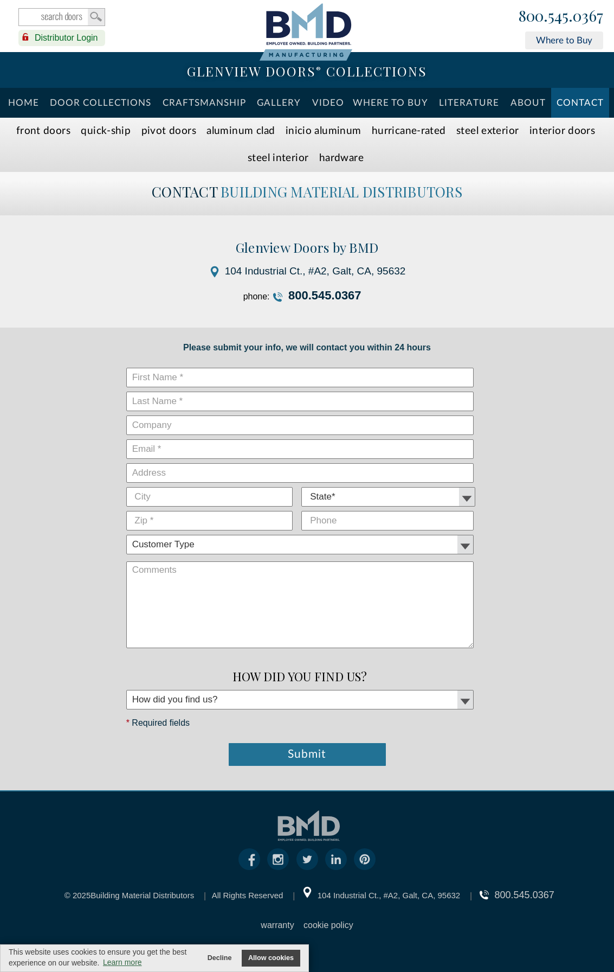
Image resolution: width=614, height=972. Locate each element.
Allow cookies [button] (271, 958)
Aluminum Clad (240, 131)
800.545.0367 (561, 16)
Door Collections (100, 102)
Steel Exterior (487, 131)
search (61, 17)
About (528, 102)
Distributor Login (66, 37)
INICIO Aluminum (323, 131)
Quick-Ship (106, 131)
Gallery (279, 102)
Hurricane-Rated (409, 131)
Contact (580, 102)
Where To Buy (390, 102)
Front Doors (43, 131)
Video (328, 102)
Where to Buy (564, 40)
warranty (277, 925)
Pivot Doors (168, 131)
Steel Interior (278, 158)
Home (23, 102)
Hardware (341, 158)
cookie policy (328, 925)
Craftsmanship (204, 102)
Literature (469, 102)
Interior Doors (562, 131)
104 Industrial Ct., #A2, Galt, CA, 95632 (315, 271)
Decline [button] (220, 958)
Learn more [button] (122, 962)
